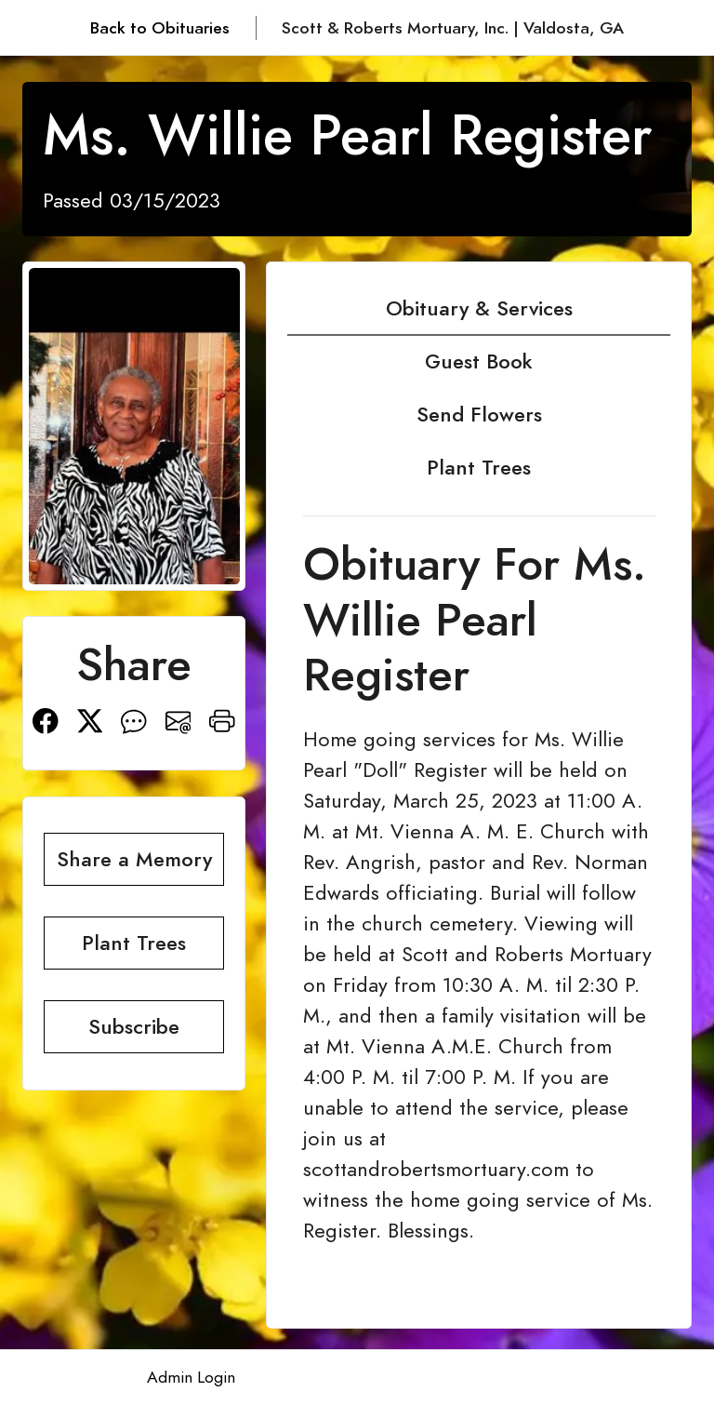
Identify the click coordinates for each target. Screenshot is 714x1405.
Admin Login (191, 1377)
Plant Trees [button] (134, 943)
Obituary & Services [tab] (479, 308)
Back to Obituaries (160, 28)
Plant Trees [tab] (479, 467)
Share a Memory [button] (134, 859)
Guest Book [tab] (479, 361)
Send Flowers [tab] (479, 414)
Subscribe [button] (133, 1026)
